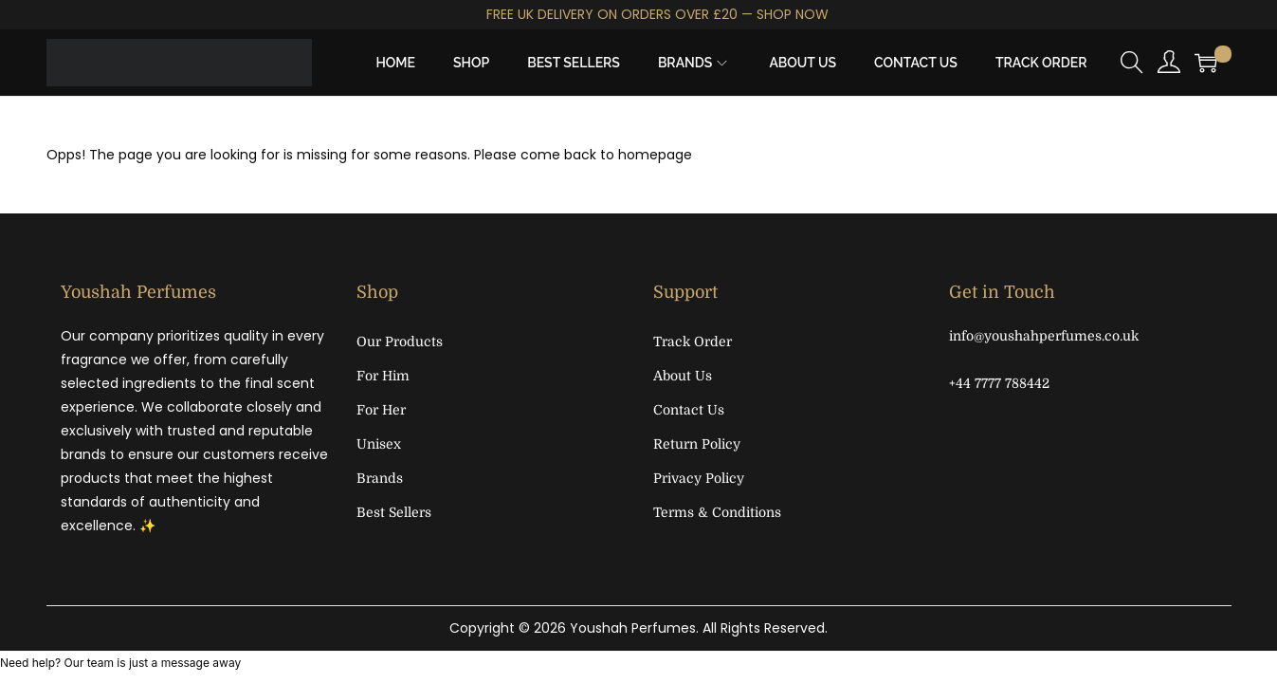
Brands (379, 478)
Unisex (378, 444)
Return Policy (696, 444)
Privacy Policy (698, 478)
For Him (383, 375)
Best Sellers (393, 512)
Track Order (692, 341)
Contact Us (688, 409)
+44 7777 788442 (999, 383)
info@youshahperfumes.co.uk (1044, 335)
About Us (682, 375)
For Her (381, 409)
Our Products (399, 341)
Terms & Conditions (717, 512)
